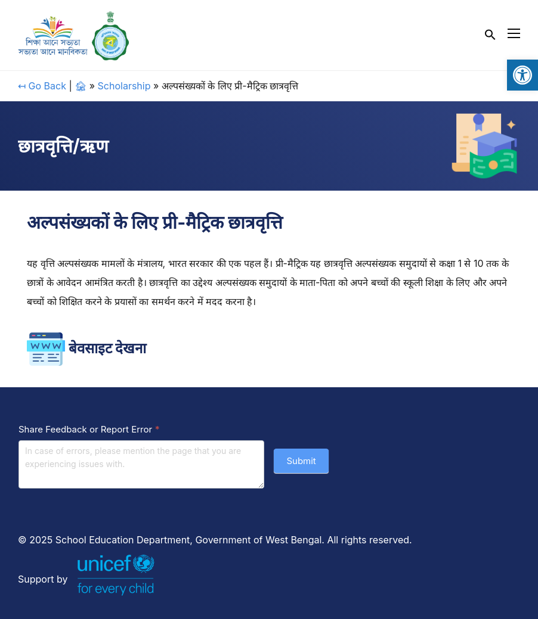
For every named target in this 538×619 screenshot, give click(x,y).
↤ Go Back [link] (42, 86)
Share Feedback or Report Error (89, 429)
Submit (301, 460)
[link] (522, 75)
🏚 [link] (80, 86)
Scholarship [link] (124, 86)
